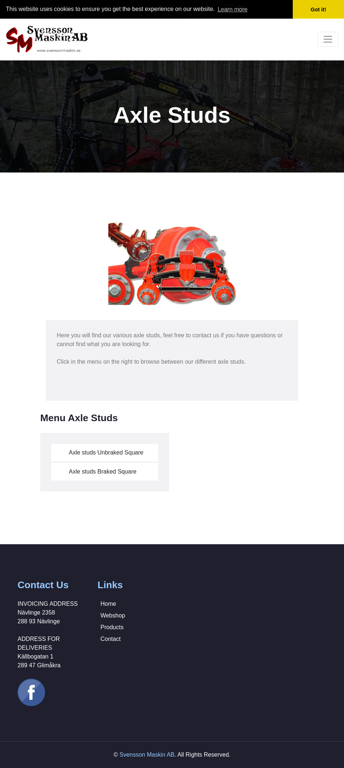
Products (112, 627)
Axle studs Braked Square (103, 471)
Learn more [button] (233, 9)
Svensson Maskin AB (146, 755)
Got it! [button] (318, 9)
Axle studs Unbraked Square (106, 452)
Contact (111, 639)
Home (108, 604)
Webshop (113, 615)
